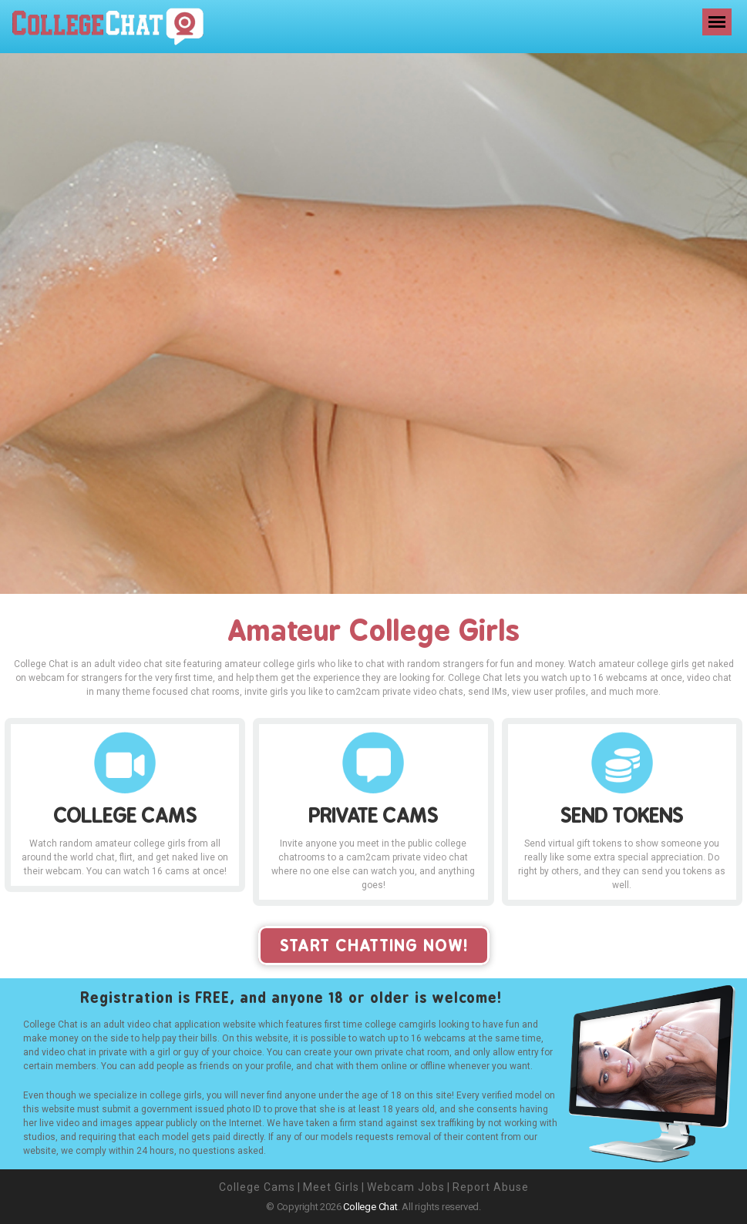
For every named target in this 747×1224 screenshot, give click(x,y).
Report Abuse (491, 1187)
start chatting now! (374, 945)
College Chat (370, 1206)
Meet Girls (331, 1187)
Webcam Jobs (406, 1187)
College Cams (257, 1187)
